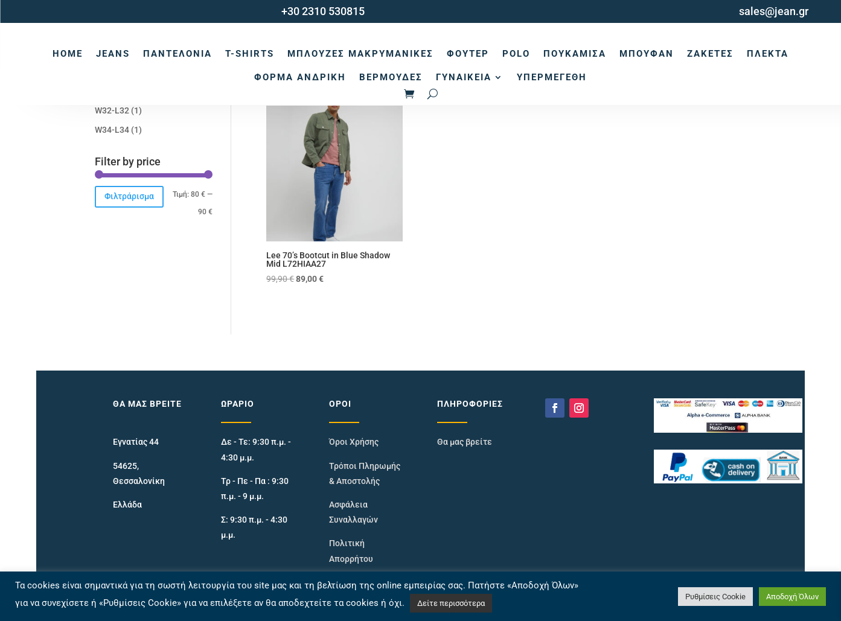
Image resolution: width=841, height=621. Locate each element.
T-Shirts (249, 53)
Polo (516, 53)
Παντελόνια (177, 53)
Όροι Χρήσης (354, 442)
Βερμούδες (391, 77)
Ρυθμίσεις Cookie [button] (715, 596)
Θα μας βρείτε (464, 442)
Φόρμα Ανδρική (300, 77)
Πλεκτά (767, 53)
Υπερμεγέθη (552, 77)
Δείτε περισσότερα (451, 603)
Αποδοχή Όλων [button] (792, 596)
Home (68, 53)
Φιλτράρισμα (129, 196)
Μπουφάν (646, 53)
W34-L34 (112, 130)
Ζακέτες (710, 53)
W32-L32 (112, 110)
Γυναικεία (463, 77)
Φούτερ (468, 53)
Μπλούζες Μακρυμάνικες (360, 53)
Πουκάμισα (574, 53)
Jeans (113, 53)
